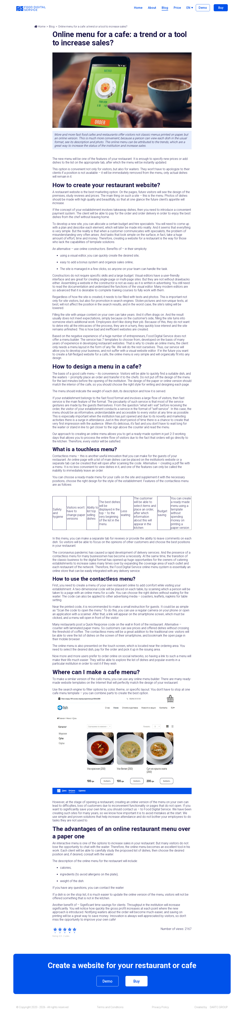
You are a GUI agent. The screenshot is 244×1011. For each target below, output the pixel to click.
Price (177, 8)
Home (138, 8)
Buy (220, 8)
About (152, 8)
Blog (165, 8)
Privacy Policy (160, 1007)
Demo (203, 8)
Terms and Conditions (110, 1007)
